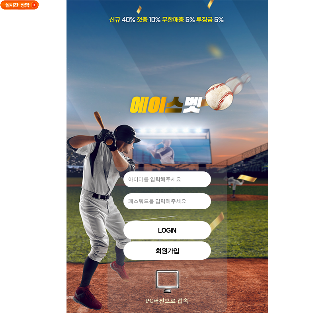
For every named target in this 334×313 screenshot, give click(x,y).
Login (167, 230)
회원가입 (167, 250)
